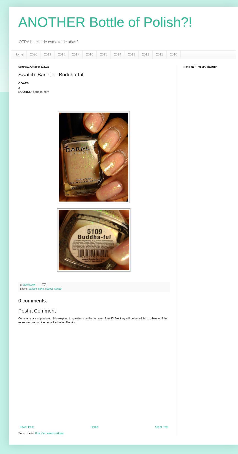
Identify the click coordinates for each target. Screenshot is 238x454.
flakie (41, 288)
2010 (173, 54)
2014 (117, 54)
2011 (159, 54)
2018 (61, 54)
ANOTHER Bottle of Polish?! (105, 22)
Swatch (58, 288)
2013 (131, 54)
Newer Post (26, 427)
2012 (145, 54)
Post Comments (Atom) (49, 433)
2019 (47, 54)
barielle (33, 288)
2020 (33, 54)
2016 (89, 54)
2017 (75, 54)
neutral (49, 288)
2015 (103, 54)
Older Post (161, 427)
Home (19, 54)
